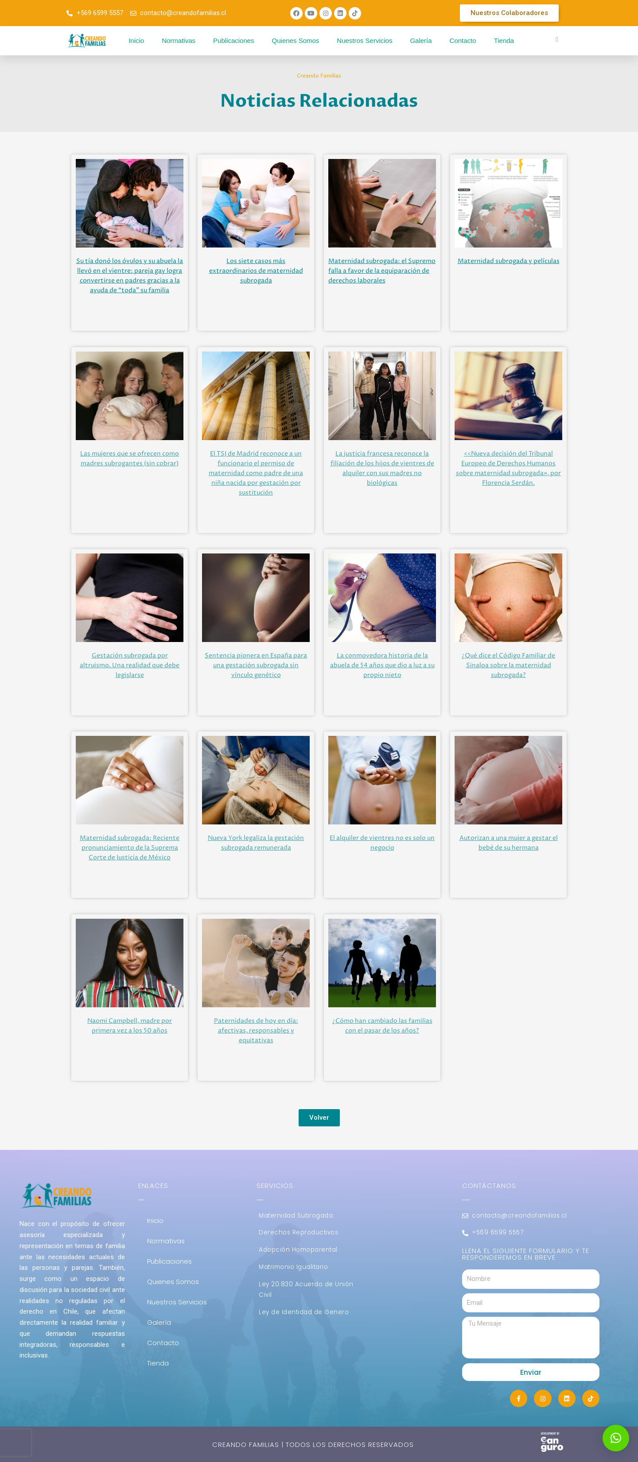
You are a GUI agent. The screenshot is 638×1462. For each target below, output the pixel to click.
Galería (421, 40)
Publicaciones (233, 40)
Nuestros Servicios (364, 40)
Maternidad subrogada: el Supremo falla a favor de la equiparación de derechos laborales (382, 271)
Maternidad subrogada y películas (509, 261)
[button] (616, 1438)
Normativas (178, 40)
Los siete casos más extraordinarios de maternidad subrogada (256, 271)
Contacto (463, 40)
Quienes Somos (295, 40)
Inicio (136, 40)
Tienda (504, 40)
